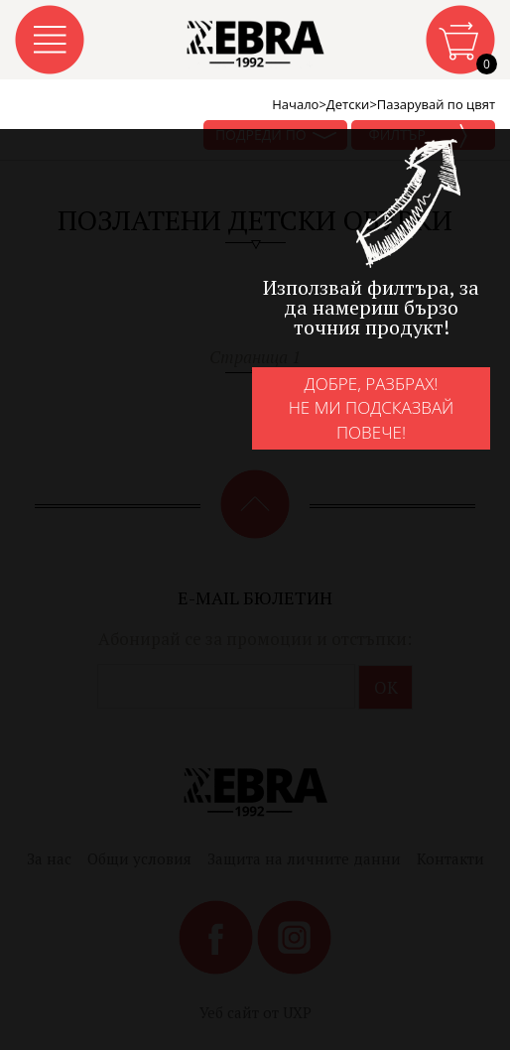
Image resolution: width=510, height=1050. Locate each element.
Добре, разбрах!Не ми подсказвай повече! (371, 408)
